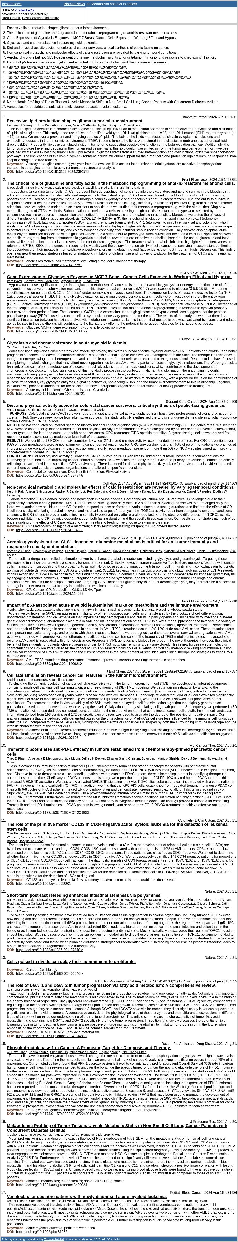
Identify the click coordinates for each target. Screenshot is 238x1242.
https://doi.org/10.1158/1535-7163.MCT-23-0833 (53, 812)
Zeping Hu (111, 1134)
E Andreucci (70, 187)
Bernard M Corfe (93, 409)
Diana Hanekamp (214, 833)
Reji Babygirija (97, 491)
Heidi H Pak (15, 491)
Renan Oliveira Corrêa (147, 899)
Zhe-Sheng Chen (134, 1052)
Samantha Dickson (42, 1201)
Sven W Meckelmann (84, 899)
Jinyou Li (90, 989)
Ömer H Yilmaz (17, 911)
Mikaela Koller (140, 491)
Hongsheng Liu (91, 1134)
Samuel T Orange (66, 409)
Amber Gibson (17, 1201)
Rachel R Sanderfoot (70, 491)
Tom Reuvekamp (19, 833)
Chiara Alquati (174, 899)
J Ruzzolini (88, 187)
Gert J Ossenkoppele (115, 837)
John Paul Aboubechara (54, 125)
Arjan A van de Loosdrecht (150, 837)
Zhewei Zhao (70, 1134)
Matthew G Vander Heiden (125, 907)
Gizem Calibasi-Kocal (36, 903)
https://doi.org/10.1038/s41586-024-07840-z (49, 950)
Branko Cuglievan (194, 1201)
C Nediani (105, 187)
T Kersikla (32, 187)
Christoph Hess (151, 551)
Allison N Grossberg (40, 491)
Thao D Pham (16, 758)
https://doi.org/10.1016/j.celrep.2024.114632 (49, 593)
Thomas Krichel (54, 1239)
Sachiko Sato (16, 679)
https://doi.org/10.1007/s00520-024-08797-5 (49, 475)
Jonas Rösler (129, 903)
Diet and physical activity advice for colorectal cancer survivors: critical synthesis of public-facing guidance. (88, 47)
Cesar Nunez (170, 1201)
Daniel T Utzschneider (213, 551)
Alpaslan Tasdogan (217, 907)
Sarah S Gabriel (99, 551)
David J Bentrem (193, 758)
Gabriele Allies (107, 903)
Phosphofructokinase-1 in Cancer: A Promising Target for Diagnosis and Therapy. (68, 97)
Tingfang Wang (109, 1052)
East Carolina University (40, 18)
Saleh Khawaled (39, 899)
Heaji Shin (60, 899)
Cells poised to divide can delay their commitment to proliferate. (55, 87)
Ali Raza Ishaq (17, 1052)
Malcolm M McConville (180, 551)
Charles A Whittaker (115, 899)
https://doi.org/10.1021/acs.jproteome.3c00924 (51, 1185)
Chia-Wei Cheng (190, 907)
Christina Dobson (40, 409)
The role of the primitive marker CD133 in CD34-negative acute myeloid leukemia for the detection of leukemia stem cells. (99, 77)
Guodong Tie (208, 899)
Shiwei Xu (38, 989)
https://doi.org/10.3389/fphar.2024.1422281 (49, 265)
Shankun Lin (59, 1052)
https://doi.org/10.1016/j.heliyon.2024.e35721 (50, 393)
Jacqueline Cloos (31, 841)
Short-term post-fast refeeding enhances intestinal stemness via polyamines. (65, 82)
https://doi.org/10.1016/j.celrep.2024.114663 (49, 530)
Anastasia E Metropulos (45, 758)
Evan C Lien (96, 907)
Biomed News (74, 4)
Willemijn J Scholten (164, 833)
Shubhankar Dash (68, 609)
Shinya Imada (16, 899)
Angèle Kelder (190, 833)
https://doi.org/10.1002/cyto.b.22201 (43, 883)
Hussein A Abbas (168, 609)
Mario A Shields (169, 758)
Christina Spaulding (142, 758)
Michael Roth (150, 1201)
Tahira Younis (38, 1052)
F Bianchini (121, 187)
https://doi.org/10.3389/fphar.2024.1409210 (49, 664)
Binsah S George (119, 609)
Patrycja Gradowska (59, 837)
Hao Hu (77, 989)
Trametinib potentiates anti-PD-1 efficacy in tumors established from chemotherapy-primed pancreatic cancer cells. (94, 72)
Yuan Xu (53, 1134)
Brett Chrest (11, 18)
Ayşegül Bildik (71, 281)
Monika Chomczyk (20, 609)
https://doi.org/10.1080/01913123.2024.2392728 (53, 171)
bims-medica (12, 4)
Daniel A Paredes (199, 491)
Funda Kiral (91, 281)
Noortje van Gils (32, 837)
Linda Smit (208, 837)
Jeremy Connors (111, 1201)
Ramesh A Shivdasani (161, 907)
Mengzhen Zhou (58, 989)
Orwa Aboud (132, 125)
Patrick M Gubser (19, 551)
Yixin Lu (191, 899)
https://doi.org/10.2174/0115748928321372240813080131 (60, 1114)
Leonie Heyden (75, 551)
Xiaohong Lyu (16, 1134)
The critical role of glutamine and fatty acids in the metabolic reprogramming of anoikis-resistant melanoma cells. (92, 33)
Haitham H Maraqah (21, 125)
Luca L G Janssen (45, 833)
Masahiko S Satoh (62, 679)
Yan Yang (13, 347)
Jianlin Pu (29, 347)
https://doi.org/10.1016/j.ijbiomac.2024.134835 (51, 1036)
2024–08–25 (24, 10)
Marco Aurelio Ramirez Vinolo (38, 907)
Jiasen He (132, 1201)
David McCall (67, 1201)
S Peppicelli (15, 187)
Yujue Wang (36, 1134)
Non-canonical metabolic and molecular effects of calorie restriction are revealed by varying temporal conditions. (92, 52)
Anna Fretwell (16, 409)
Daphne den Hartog (134, 833)
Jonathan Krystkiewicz (179, 903)
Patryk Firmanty (94, 609)
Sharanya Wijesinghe (48, 551)
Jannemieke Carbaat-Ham (99, 833)
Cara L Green (118, 491)
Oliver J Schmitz (208, 903)
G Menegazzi (50, 187)
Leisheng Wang (18, 989)
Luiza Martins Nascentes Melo (74, 903)
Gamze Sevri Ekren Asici (41, 281)
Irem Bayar (14, 281)
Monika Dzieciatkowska (168, 491)
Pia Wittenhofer (151, 903)
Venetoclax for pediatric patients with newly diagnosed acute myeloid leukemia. (67, 106)
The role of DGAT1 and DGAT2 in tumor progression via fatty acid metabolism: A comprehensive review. (86, 92)
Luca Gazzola (44, 609)
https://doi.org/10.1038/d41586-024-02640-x (49, 973)
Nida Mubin (72, 758)
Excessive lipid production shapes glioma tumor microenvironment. (58, 28)
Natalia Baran (191, 609)
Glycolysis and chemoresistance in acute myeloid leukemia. (52, 43)
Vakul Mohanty (144, 609)
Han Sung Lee (112, 125)
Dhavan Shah (116, 758)
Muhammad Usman (83, 1052)
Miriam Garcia (88, 1201)
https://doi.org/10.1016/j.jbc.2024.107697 (47, 738)
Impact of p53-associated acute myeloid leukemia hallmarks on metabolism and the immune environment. (87, 62)
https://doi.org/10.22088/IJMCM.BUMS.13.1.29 (52, 331)
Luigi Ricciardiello (73, 907)
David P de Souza (125, 551)
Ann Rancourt (37, 679)
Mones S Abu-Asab (86, 125)
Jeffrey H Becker (93, 758)
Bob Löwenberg (87, 837)
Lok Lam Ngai (70, 833)
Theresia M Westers (184, 837)
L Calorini (138, 187)
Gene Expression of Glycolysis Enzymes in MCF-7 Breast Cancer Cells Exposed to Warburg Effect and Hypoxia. (92, 38)
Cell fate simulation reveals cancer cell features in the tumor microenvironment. (67, 67)
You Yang (44, 347)
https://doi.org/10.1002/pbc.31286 (41, 1232)
